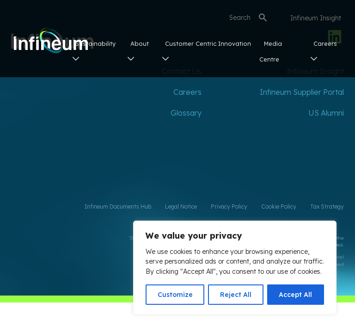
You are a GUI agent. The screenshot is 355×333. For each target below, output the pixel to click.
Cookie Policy (278, 206)
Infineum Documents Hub (118, 206)
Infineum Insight (315, 18)
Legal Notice (181, 206)
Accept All (295, 294)
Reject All (235, 294)
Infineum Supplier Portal (302, 92)
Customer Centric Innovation (206, 50)
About (138, 50)
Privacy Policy (229, 206)
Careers (324, 50)
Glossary (186, 112)
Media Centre (270, 51)
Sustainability (94, 50)
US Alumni (326, 112)
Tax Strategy (327, 206)
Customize (175, 294)
